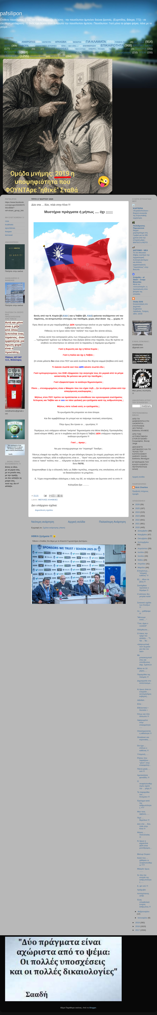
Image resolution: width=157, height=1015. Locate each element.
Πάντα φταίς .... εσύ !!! (143, 770)
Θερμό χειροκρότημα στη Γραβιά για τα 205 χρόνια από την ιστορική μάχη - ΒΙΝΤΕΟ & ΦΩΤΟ (140, 236)
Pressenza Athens (38, 56)
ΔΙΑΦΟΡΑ (23, 45)
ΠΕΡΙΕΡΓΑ (140, 48)
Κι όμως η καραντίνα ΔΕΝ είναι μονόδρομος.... (144, 845)
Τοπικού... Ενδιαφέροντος (117, 52)
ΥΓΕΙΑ (142, 52)
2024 (137, 512)
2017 (137, 930)
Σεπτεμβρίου (143, 542)
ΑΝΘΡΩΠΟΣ (28, 42)
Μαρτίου (142, 567)
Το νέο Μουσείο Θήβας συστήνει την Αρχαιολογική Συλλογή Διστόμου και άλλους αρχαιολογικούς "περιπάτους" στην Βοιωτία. (141, 261)
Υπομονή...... (143, 754)
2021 (137, 524)
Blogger (92, 1008)
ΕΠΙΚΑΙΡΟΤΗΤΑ (112, 45)
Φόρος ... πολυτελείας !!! (143, 834)
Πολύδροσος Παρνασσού (139, 227)
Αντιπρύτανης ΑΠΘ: (143, 894)
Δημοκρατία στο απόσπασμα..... (144, 683)
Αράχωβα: (141, 890)
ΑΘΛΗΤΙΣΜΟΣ (10, 42)
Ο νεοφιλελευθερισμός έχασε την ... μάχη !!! (144, 784)
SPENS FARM (57, 56)
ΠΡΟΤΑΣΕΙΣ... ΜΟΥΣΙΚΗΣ (44, 52)
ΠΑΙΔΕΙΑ (112, 49)
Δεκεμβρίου (143, 531)
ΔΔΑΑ (7, 45)
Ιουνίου (141, 556)
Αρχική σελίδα (76, 521)
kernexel (9, 235)
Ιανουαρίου (143, 918)
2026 (137, 504)
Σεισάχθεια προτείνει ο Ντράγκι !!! (143, 587)
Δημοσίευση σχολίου (44, 510)
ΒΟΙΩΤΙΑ (77, 42)
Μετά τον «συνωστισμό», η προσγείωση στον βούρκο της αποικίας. (140, 289)
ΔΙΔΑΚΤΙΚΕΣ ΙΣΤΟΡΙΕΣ (46, 46)
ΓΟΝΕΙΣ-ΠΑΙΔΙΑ (122, 42)
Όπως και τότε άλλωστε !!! (143, 715)
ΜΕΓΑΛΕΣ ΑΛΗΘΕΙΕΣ (56, 48)
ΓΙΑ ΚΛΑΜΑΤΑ (96, 41)
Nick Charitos (141, 487)
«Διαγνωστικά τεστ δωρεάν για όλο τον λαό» (143, 648)
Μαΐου (141, 560)
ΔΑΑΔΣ (139, 41)
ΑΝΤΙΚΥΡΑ (46, 42)
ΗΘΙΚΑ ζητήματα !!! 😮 (43, 536)
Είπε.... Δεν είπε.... (70, 46)
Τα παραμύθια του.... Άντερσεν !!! (143, 794)
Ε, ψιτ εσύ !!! (142, 886)
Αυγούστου (143, 548)
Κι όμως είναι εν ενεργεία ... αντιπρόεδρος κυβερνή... (144, 693)
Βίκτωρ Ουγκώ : (144, 854)
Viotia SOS (138, 302)
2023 (137, 516)
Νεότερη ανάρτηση (42, 521)
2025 (137, 508)
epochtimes (10, 228)
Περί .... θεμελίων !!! (143, 819)
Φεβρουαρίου (143, 911)
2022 (137, 520)
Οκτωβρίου (143, 538)
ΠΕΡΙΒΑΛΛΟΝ (124, 49)
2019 (137, 922)
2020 (137, 527)
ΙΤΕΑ (38, 49)
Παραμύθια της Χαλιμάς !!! (143, 675)
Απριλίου (142, 564)
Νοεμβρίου (143, 534)
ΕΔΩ (65, 316)
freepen (8, 231)
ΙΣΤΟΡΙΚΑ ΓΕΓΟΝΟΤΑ (21, 49)
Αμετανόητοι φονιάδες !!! (143, 776)
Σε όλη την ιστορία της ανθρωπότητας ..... (144, 878)
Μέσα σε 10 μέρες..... (142, 669)
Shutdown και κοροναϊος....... (144, 739)
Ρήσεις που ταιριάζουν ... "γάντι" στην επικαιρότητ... (144, 761)
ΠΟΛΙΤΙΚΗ (11, 52)
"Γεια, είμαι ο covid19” (142, 624)
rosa (7, 221)
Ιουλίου (141, 552)
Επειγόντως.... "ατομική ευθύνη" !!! (143, 573)
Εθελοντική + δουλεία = (143, 709)
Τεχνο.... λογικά (90, 53)
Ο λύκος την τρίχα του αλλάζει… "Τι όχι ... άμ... (144, 637)
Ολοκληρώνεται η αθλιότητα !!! (144, 732)
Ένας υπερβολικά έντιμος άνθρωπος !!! (144, 903)
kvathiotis (9, 225)
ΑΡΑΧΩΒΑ (60, 42)
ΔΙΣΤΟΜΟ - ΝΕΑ (140, 250)
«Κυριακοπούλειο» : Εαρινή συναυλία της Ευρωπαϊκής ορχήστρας (141, 214)
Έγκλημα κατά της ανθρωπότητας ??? (144, 804)
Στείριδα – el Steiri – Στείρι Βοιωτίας (139, 279)
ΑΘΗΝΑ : (141, 700)
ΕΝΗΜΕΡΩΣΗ (89, 46)
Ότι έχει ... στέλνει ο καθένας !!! (143, 748)
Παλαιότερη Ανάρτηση (112, 521)
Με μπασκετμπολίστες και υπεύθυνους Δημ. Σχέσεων (144, 660)
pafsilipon (11, 13)
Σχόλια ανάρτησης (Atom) (54, 528)
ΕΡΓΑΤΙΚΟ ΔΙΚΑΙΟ (143, 45)
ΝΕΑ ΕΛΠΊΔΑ (80, 49)
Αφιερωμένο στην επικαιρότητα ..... (144, 723)
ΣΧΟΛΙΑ (71, 52)
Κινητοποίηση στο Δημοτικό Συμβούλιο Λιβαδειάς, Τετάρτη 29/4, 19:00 (140, 309)
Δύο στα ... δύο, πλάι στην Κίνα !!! (144, 826)
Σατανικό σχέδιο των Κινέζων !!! (144, 605)
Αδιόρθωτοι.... (143, 630)
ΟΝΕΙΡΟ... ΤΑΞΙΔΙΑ (96, 49)
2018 (137, 926)
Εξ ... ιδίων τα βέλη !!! (143, 580)
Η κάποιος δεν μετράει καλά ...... (143, 596)
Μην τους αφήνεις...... (143, 813)
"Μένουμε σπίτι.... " (142, 618)
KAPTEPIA (138, 208)
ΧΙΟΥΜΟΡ (11, 56)
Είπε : (139, 704)
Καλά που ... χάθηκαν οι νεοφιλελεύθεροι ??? (144, 861)
